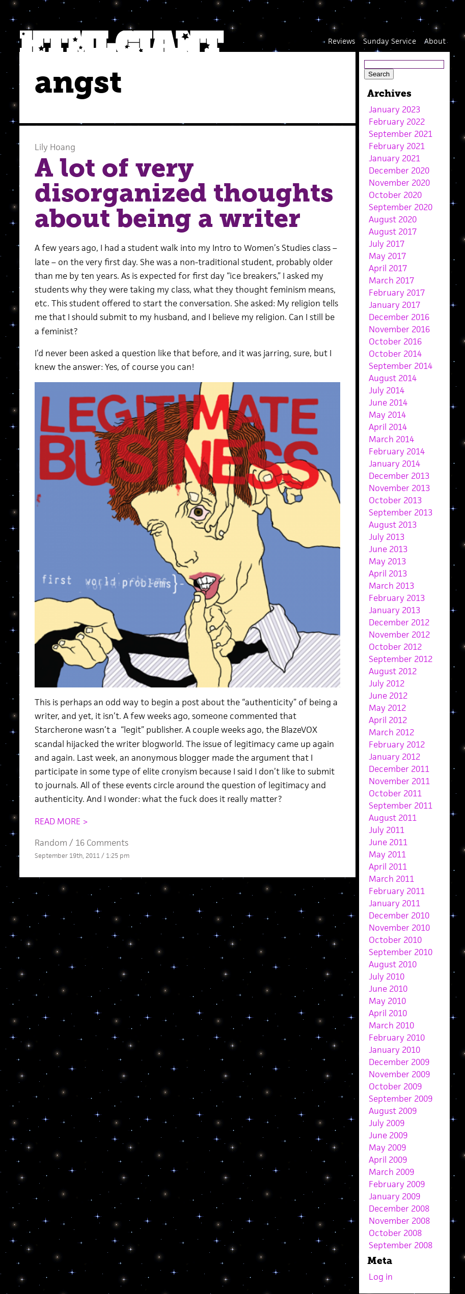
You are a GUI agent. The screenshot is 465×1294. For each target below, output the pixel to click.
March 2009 (391, 1171)
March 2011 (391, 878)
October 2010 (395, 939)
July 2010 (386, 976)
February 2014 (397, 451)
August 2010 (393, 964)
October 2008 (395, 1233)
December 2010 (399, 915)
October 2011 (395, 793)
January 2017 (394, 304)
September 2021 (400, 133)
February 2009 (397, 1184)
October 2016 (395, 341)
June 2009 (388, 1135)
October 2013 (395, 500)
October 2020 (395, 194)
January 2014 (394, 463)
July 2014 (386, 390)
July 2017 (386, 243)
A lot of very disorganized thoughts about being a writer (184, 193)
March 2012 (391, 732)
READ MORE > (61, 821)
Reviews (341, 41)
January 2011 (394, 903)
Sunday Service (389, 41)
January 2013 (394, 610)
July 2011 (386, 830)
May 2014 (387, 414)
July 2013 (386, 536)
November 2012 (399, 634)
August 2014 (393, 378)
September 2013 (400, 512)
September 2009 (400, 1098)
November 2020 (399, 182)
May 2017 (387, 256)
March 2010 (391, 1025)
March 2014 (391, 439)
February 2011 (397, 891)
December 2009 (399, 1062)
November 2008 (399, 1220)
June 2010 (388, 988)
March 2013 (391, 585)
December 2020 (399, 170)
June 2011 (388, 842)
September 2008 (400, 1245)
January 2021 (394, 158)
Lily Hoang (55, 147)
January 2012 (394, 756)
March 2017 (391, 280)
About (435, 41)
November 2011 (399, 781)
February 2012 (397, 744)
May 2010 (387, 1001)
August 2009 (393, 1110)
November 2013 (399, 488)
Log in (381, 1276)
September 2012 (400, 659)
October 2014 (395, 353)
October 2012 (395, 646)
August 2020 (393, 219)
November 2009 (399, 1074)
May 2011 (387, 854)
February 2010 (397, 1037)
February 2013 (397, 597)
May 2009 (387, 1147)
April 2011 (388, 866)
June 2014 (388, 402)
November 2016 (399, 329)
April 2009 (388, 1159)
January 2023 (394, 109)
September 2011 (400, 805)
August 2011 (393, 817)
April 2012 (388, 720)
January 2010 (394, 1049)
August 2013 (393, 524)
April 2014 (388, 427)
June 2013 (388, 549)
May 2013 (387, 561)
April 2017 (388, 268)
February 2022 (397, 121)
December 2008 (399, 1208)
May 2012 (387, 707)
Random (51, 842)
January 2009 (394, 1196)
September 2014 (400, 365)
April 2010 (388, 1013)
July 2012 (386, 683)
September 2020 (400, 207)
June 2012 (388, 695)
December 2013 (399, 475)
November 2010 (399, 927)
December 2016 (399, 317)
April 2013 (388, 573)
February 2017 (397, 292)
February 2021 (397, 146)
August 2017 (393, 231)
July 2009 (386, 1123)
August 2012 (393, 671)
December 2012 (399, 622)
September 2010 (400, 952)
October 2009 (395, 1086)
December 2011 (399, 768)
